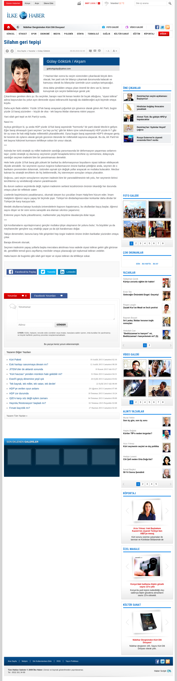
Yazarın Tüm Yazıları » (17, 416)
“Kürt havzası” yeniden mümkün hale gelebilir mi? (35, 374)
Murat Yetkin (142, 419)
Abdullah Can (142, 334)
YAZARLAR (129, 272)
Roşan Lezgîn (142, 306)
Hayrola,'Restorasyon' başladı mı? (27, 403)
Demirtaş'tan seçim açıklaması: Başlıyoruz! (152, 97)
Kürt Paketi (15, 359)
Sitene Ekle (48, 3)
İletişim (25, 661)
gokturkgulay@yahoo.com (59, 68)
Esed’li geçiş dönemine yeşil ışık (26, 379)
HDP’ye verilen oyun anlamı (24, 388)
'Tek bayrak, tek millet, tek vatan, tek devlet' (32, 383)
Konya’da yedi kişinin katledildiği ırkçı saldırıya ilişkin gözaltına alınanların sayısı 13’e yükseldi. (147, 590)
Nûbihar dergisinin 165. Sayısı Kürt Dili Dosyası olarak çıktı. (147, 644)
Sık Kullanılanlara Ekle (42, 661)
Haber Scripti (160, 671)
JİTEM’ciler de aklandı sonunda (26, 369)
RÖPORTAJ (129, 493)
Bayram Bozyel (142, 321)
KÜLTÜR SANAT (132, 604)
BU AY (155, 264)
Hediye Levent (142, 458)
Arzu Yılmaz (142, 445)
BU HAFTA (146, 264)
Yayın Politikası (72, 661)
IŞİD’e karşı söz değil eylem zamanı (28, 398)
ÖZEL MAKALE (131, 549)
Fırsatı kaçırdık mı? (19, 408)
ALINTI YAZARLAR (133, 411)
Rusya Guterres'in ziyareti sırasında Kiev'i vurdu (149, 138)
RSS (59, 661)
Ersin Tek (142, 293)
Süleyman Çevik (142, 280)
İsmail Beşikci (142, 471)
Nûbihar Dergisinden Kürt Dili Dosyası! (44, 27)
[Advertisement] (110, 15)
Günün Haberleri (13, 3)
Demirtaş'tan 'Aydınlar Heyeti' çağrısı (151, 128)
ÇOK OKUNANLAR (133, 252)
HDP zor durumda (19, 393)
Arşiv (37, 3)
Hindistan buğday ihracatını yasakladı (150, 107)
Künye (27, 3)
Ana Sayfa (12, 661)
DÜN (138, 264)
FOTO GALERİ (131, 195)
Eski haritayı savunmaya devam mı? (28, 364)
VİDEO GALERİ (131, 354)
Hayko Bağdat (142, 432)
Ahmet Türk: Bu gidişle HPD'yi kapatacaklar (152, 118)
